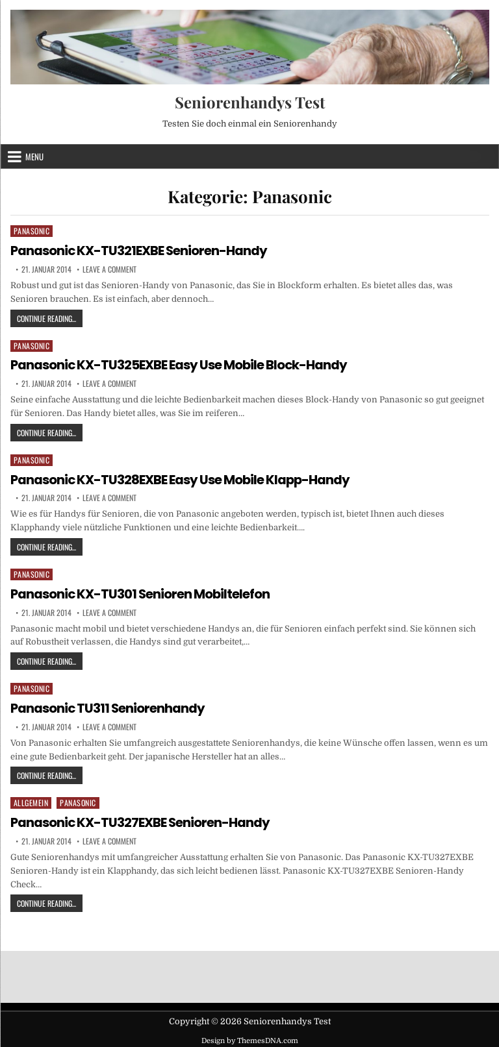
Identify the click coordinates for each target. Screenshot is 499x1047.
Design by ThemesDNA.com (249, 1037)
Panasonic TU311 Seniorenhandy (108, 706)
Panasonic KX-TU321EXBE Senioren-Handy (139, 250)
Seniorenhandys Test (250, 102)
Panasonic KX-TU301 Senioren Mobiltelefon (141, 592)
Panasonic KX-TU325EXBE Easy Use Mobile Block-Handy (179, 365)
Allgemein (31, 800)
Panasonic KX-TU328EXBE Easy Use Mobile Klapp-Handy (181, 478)
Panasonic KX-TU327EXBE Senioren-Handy (140, 820)
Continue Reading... (50, 317)
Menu (34, 156)
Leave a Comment (109, 269)
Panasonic (32, 230)
